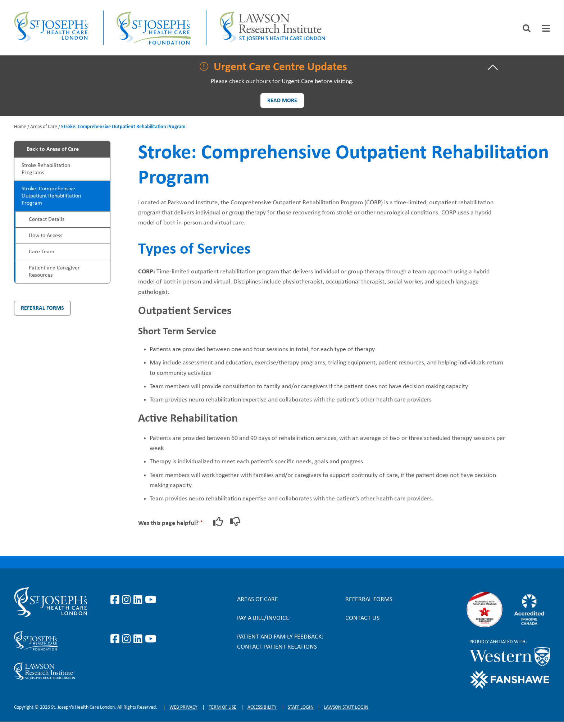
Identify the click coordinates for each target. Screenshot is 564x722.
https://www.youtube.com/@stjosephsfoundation (150, 639)
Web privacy (183, 707)
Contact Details (46, 219)
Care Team (41, 252)
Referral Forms (42, 308)
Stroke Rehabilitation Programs (46, 169)
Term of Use (222, 707)
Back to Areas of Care (53, 149)
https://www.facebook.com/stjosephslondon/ (116, 600)
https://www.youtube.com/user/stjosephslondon (150, 600)
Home (20, 127)
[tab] (546, 28)
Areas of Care (43, 127)
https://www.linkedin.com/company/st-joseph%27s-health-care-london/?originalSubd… (139, 600)
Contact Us (362, 618)
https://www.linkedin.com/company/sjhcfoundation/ (139, 639)
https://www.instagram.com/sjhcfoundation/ (127, 639)
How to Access (45, 236)
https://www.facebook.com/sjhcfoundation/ (116, 639)
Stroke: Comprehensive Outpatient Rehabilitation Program (51, 196)
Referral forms (368, 599)
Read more (282, 101)
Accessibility (262, 707)
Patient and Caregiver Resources (54, 271)
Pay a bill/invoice (263, 618)
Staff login (301, 707)
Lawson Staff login (346, 707)
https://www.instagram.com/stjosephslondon (127, 600)
